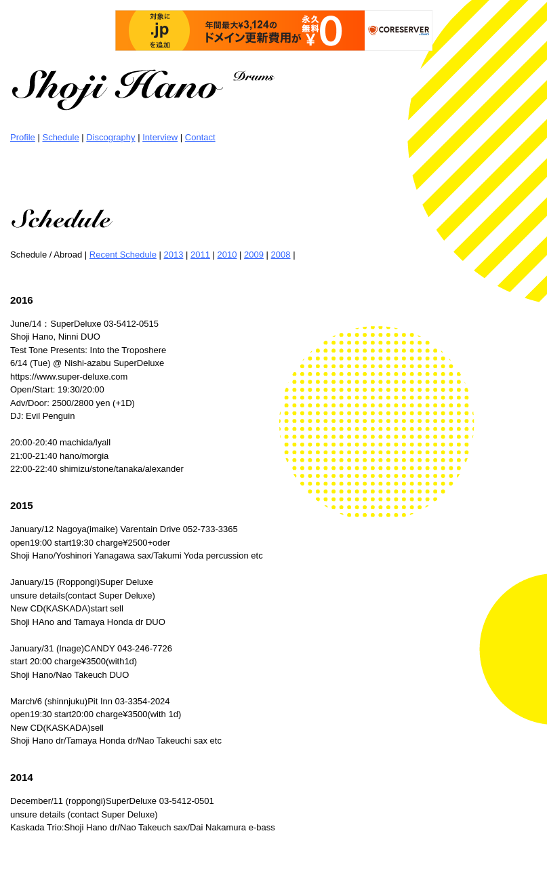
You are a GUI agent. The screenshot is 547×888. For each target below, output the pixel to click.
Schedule (60, 137)
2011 (200, 254)
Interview (160, 137)
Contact (200, 137)
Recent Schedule (123, 254)
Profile (22, 137)
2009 (254, 254)
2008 (281, 254)
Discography (110, 137)
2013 (173, 254)
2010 (227, 254)
